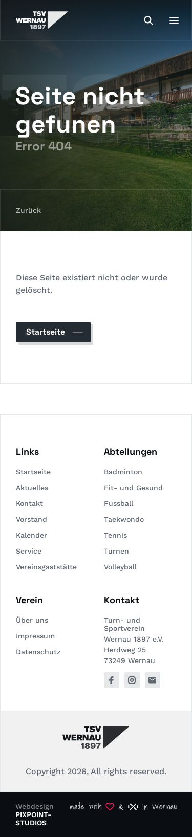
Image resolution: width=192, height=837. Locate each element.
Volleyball (120, 567)
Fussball (118, 503)
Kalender (31, 535)
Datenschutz (38, 652)
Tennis (115, 535)
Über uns (32, 620)
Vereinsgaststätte (46, 567)
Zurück (28, 210)
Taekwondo (124, 519)
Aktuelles (32, 487)
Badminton (123, 472)
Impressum (35, 636)
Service (28, 551)
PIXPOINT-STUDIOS (33, 818)
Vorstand (31, 519)
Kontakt (29, 503)
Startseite (45, 331)
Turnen (116, 551)
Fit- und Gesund (133, 487)
